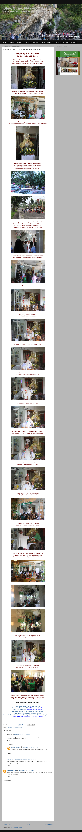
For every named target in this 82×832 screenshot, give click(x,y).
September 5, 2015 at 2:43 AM (28, 759)
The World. (36, 42)
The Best (56, 42)
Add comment (7, 780)
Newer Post (7, 824)
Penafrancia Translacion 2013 (20, 707)
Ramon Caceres (15, 747)
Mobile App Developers (13, 759)
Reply (8, 740)
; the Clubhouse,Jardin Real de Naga (34, 711)
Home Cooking (46, 42)
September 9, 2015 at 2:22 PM (30, 747)
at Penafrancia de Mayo (28, 713)
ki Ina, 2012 (18, 711)
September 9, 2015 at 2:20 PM (26, 770)
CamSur (12, 42)
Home (5, 42)
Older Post (49, 824)
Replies (11, 744)
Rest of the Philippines (23, 42)
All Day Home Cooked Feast (28, 706)
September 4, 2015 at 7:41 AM (22, 734)
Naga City (9, 727)
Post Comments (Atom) (16, 827)
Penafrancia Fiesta (17, 727)
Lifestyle (73, 42)
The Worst (65, 42)
